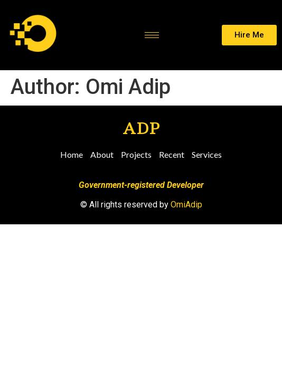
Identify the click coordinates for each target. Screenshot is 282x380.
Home (71, 154)
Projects (136, 154)
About (102, 154)
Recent (171, 154)
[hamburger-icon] (152, 35)
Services (207, 154)
